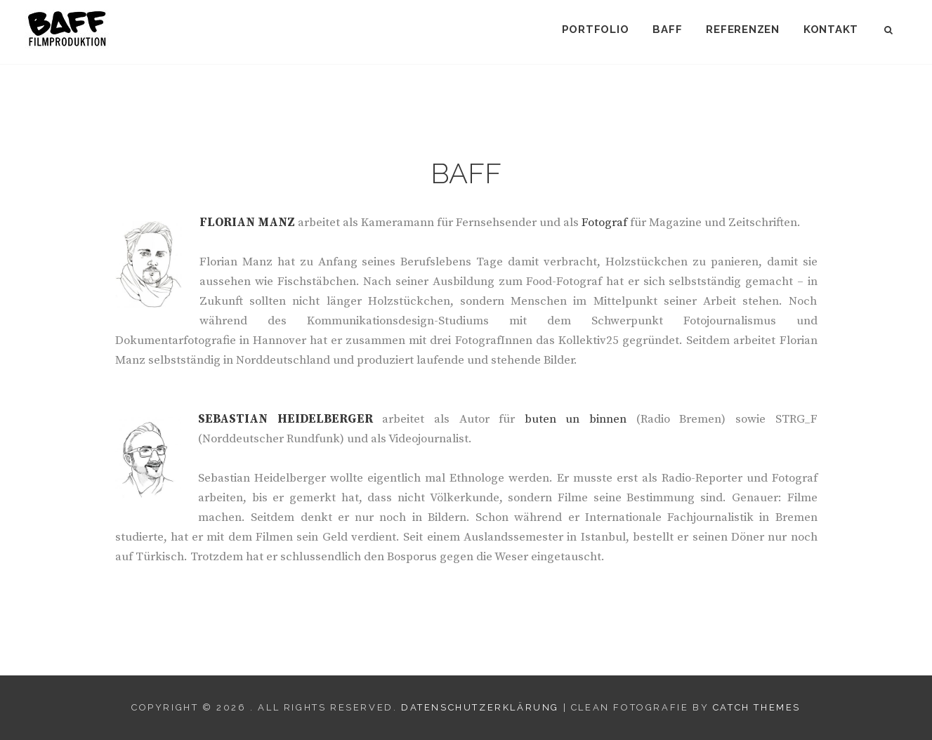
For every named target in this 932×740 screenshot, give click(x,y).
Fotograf (604, 222)
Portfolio (595, 29)
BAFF (667, 29)
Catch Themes (757, 707)
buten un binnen (575, 419)
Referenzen (743, 29)
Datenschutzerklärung (480, 707)
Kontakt (830, 29)
